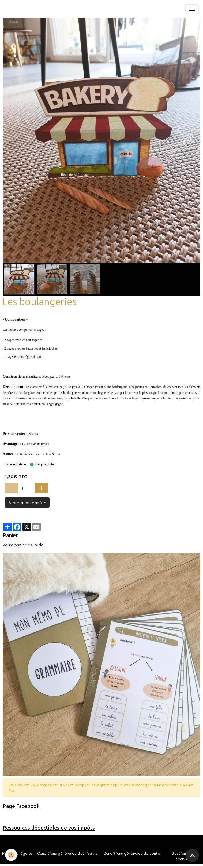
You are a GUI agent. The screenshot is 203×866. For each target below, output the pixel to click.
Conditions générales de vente (131, 853)
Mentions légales (17, 853)
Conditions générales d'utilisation (68, 853)
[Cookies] (11, 855)
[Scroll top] (192, 855)
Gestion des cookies (182, 856)
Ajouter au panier (27, 502)
